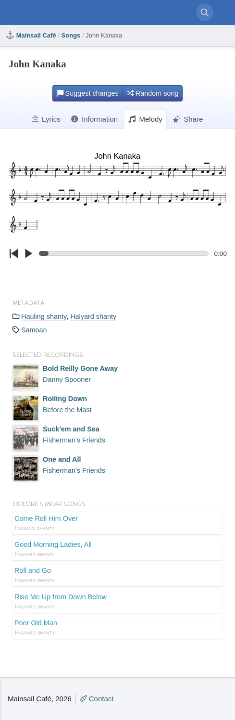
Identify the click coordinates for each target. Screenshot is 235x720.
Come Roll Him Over (117, 524)
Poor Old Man (117, 628)
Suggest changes (88, 93)
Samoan (34, 330)
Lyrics (46, 119)
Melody (145, 119)
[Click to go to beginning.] (14, 253)
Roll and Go (117, 576)
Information (94, 119)
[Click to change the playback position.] (126, 253)
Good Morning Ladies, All (117, 550)
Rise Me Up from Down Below (117, 602)
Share (188, 119)
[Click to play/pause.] (28, 253)
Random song (153, 93)
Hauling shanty (43, 316)
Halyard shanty (93, 316)
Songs (71, 35)
